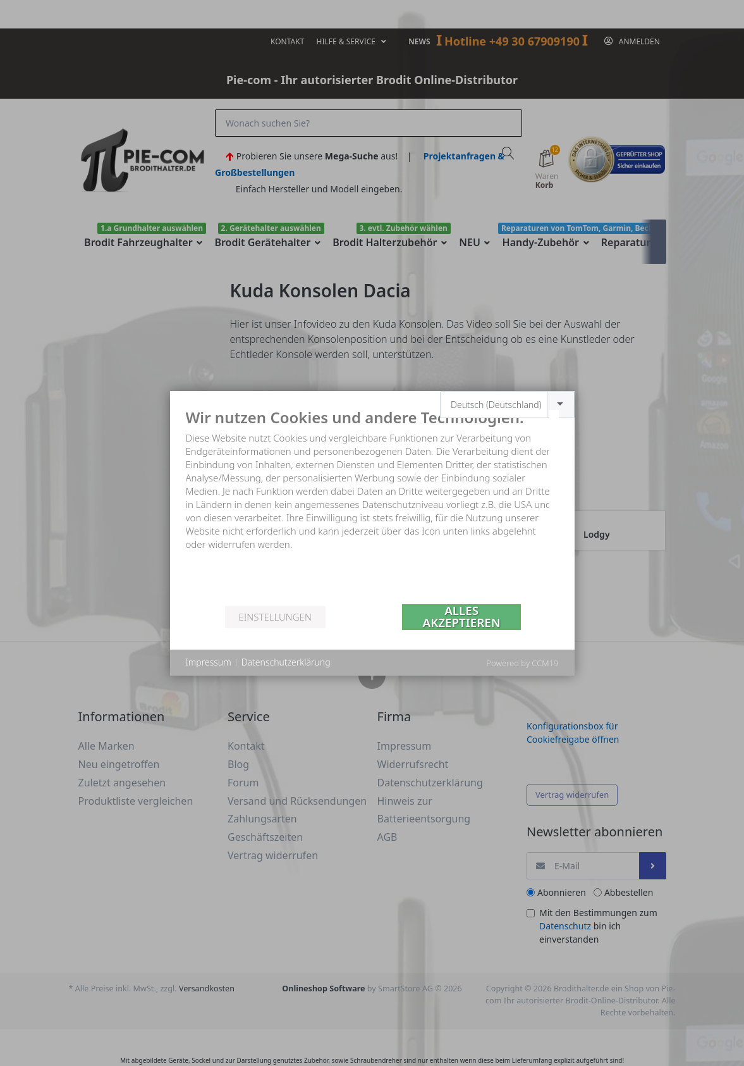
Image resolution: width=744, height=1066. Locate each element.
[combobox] (507, 404)
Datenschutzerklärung (286, 662)
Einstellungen (274, 616)
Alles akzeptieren (462, 617)
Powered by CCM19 (522, 663)
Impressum (208, 662)
